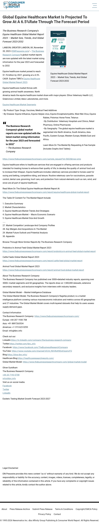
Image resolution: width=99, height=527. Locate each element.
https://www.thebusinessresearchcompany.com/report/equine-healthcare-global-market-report (46, 192)
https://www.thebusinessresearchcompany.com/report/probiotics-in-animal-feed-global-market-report (49, 251)
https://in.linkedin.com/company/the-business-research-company (41, 340)
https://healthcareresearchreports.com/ (36, 358)
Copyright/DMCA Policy (86, 509)
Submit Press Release (42, 509)
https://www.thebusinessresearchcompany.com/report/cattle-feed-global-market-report (42, 260)
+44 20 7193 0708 (11, 375)
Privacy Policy (44, 514)
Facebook (7, 386)
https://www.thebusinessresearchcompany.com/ (56, 316)
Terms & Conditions (64, 509)
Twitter (6, 389)
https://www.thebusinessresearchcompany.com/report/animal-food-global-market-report (43, 270)
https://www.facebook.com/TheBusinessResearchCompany (40, 347)
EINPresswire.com (20, 51)
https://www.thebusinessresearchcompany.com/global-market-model (55, 362)
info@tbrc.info (9, 378)
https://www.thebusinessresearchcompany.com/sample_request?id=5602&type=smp (42, 159)
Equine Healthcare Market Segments (19, 104)
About (4, 509)
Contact (57, 514)
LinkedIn (6, 393)
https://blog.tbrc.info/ (17, 354)
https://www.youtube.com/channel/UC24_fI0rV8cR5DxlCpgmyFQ (42, 351)
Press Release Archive (20, 509)
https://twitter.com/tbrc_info (23, 344)
